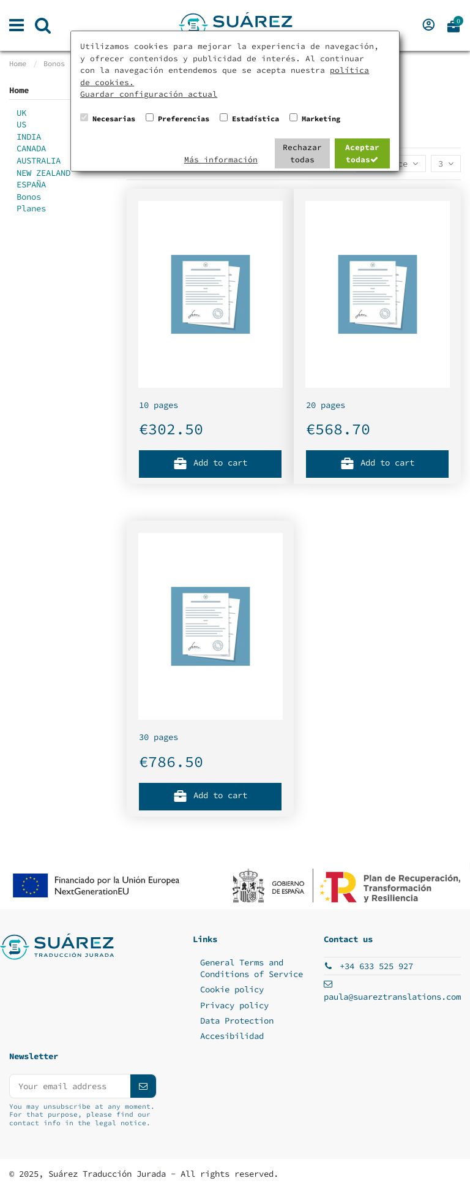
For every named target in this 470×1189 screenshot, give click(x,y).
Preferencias (183, 118)
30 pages (158, 736)
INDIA (29, 136)
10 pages (158, 404)
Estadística (255, 118)
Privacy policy (234, 1005)
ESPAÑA (31, 184)
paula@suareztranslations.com (392, 996)
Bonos (29, 196)
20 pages (325, 404)
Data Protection (237, 1020)
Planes (31, 208)
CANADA (31, 148)
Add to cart (210, 462)
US (21, 124)
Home (19, 90)
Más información (221, 159)
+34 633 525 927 (376, 966)
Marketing (321, 118)
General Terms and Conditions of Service (251, 968)
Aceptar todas (362, 153)
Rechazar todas (302, 153)
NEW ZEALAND (43, 172)
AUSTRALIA (39, 160)
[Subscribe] (143, 1086)
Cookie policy (232, 989)
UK (21, 112)
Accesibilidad (232, 1035)
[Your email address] (70, 1086)
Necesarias (113, 118)
